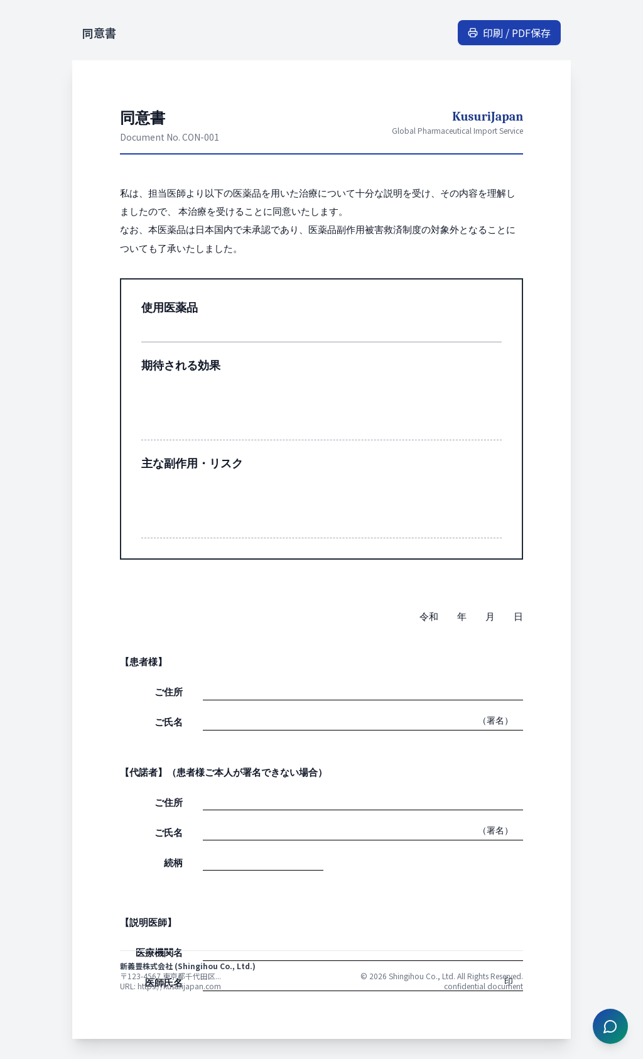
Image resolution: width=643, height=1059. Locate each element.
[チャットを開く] (610, 1026)
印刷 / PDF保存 (509, 32)
